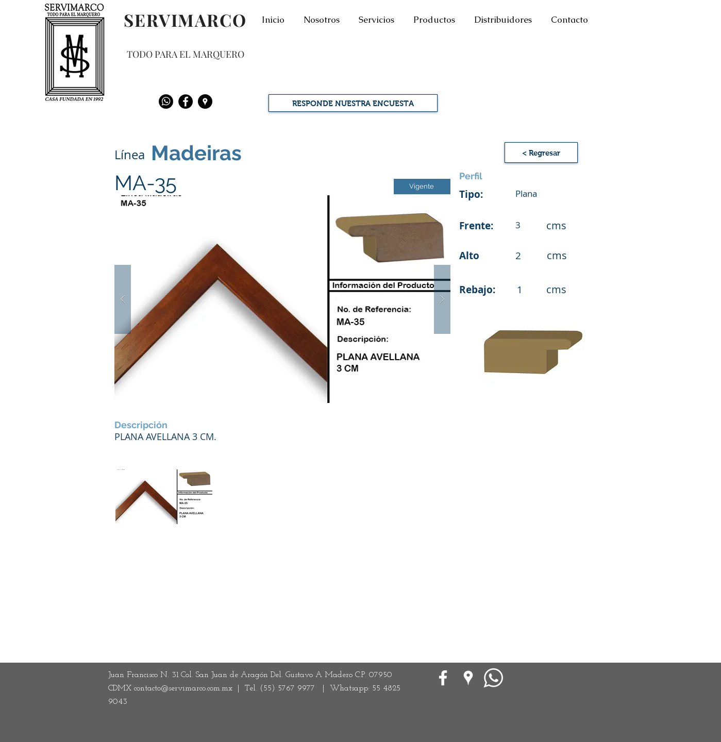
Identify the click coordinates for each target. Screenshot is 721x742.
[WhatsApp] (493, 678)
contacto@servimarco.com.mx (183, 688)
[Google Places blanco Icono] (468, 678)
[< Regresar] (541, 152)
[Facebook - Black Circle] (185, 101)
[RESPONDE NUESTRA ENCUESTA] (353, 103)
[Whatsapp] (166, 101)
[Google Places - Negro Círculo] (205, 101)
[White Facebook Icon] (443, 678)
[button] (282, 299)
